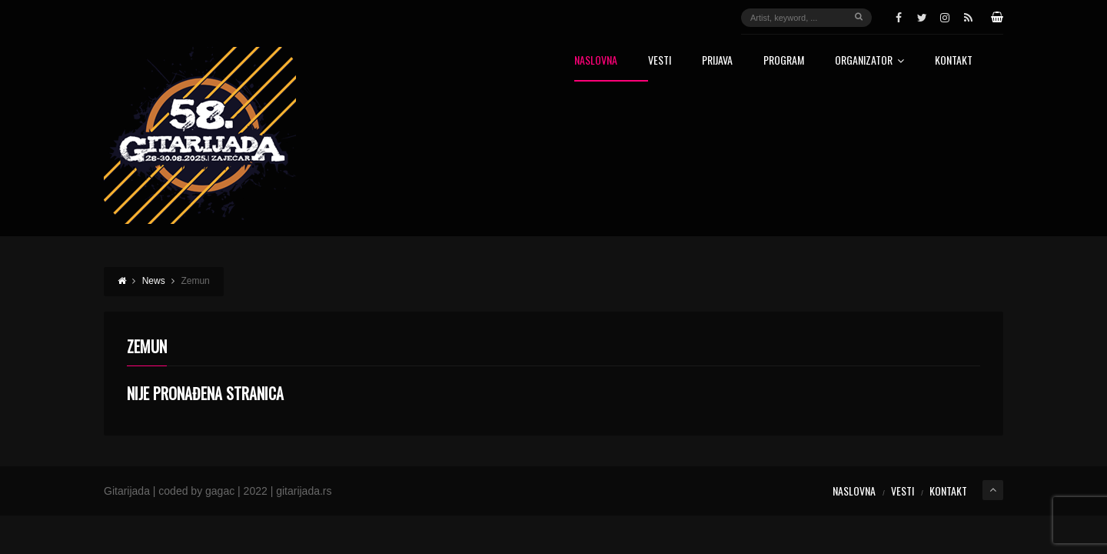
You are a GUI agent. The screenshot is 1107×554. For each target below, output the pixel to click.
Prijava (717, 61)
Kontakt (953, 61)
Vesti (659, 61)
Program (783, 61)
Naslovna (595, 61)
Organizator (869, 61)
